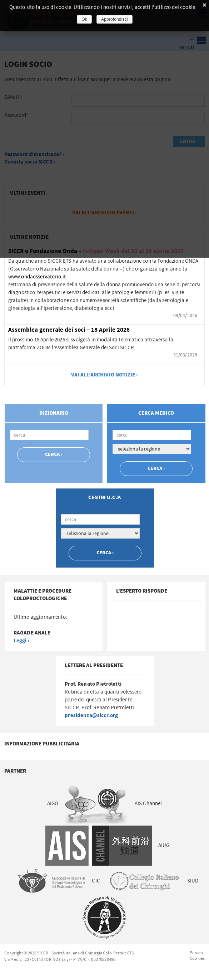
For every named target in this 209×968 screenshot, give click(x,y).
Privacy (196, 952)
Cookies (197, 958)
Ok (84, 19)
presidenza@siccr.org (91, 715)
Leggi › (21, 640)
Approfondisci (114, 19)
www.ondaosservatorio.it (37, 276)
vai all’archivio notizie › (104, 375)
